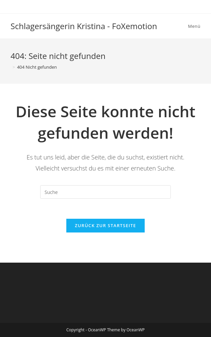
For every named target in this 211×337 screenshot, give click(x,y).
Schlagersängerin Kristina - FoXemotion (84, 25)
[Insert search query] (105, 192)
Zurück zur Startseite (105, 225)
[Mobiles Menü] (193, 26)
